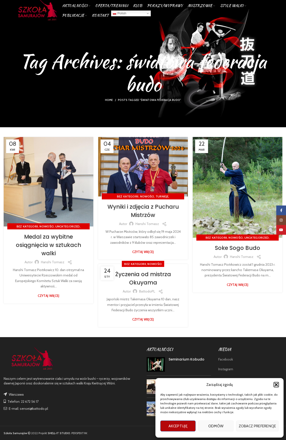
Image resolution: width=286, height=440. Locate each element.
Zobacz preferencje (257, 426)
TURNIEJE (162, 196)
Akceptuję (178, 426)
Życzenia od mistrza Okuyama (143, 278)
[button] (276, 384)
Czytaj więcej (48, 295)
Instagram (225, 369)
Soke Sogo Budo (237, 248)
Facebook (225, 359)
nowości (46, 226)
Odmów (216, 426)
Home (109, 100)
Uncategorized (67, 226)
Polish (119, 16)
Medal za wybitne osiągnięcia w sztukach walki (48, 245)
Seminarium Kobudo (186, 359)
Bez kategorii (27, 226)
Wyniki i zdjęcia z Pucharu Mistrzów (143, 211)
